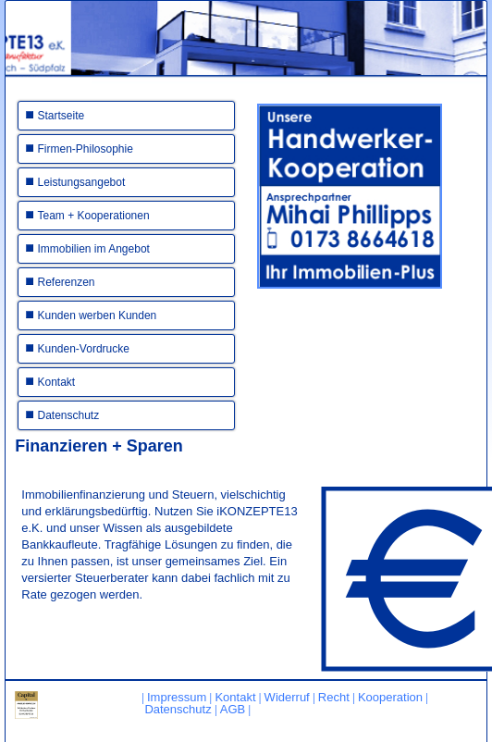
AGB (232, 709)
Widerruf (287, 697)
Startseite (61, 115)
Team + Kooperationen (94, 215)
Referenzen (66, 282)
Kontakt (57, 382)
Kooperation (390, 697)
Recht (334, 697)
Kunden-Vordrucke (83, 348)
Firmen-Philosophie (85, 148)
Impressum (176, 697)
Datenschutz (69, 415)
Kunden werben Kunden (97, 315)
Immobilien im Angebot (94, 248)
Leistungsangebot (82, 182)
